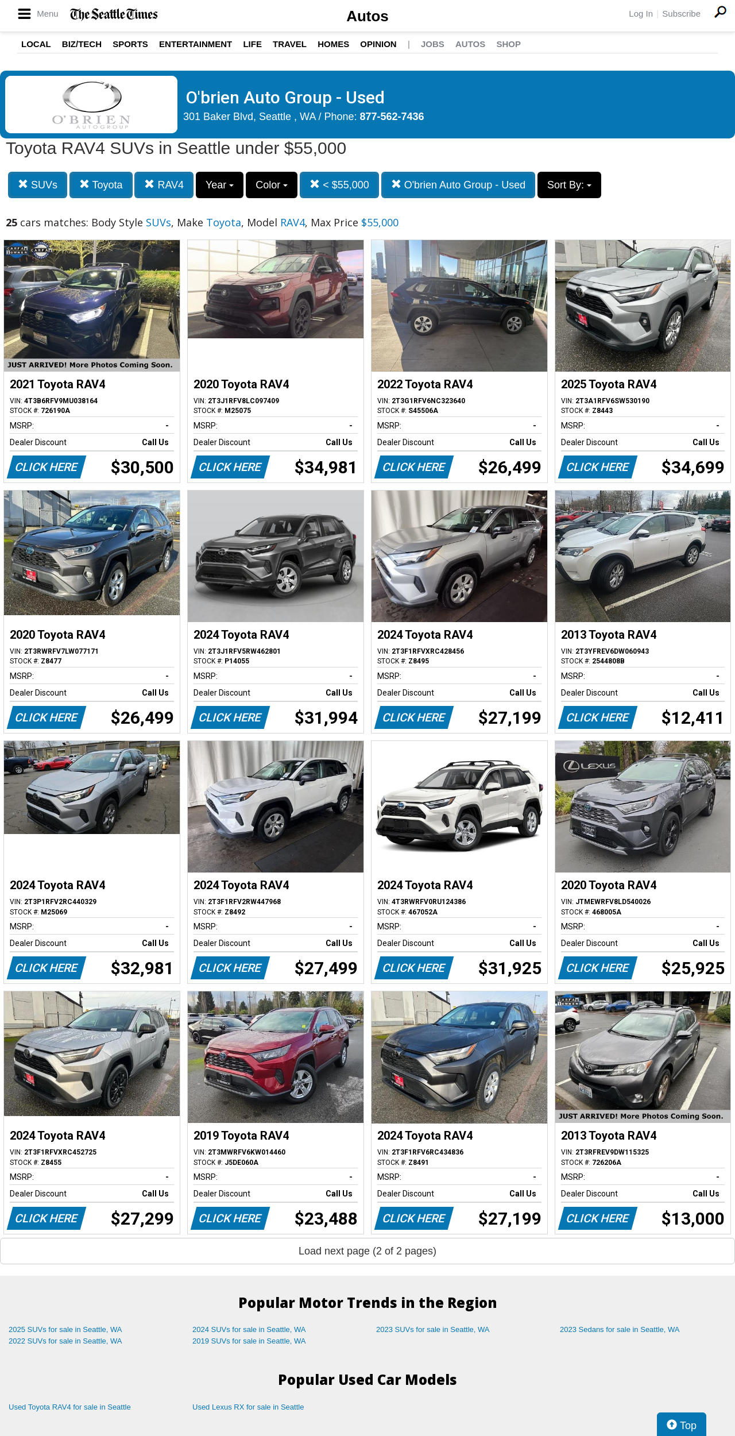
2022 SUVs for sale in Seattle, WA (65, 1341)
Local (36, 44)
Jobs (432, 44)
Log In (641, 13)
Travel (290, 44)
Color (272, 185)
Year (220, 185)
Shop (508, 44)
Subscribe (681, 13)
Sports (130, 44)
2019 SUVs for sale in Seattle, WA (249, 1341)
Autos (367, 16)
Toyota (101, 185)
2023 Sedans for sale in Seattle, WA (619, 1329)
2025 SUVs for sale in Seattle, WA (65, 1329)
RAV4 (164, 185)
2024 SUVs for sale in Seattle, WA (249, 1329)
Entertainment (195, 44)
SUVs (37, 185)
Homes (333, 44)
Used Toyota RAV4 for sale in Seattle (70, 1407)
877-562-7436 (392, 116)
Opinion (378, 44)
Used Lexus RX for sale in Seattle (248, 1407)
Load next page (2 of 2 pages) (367, 1251)
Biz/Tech (82, 44)
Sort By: (569, 185)
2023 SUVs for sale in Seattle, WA (433, 1329)
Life (252, 44)
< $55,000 (339, 185)
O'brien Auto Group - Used (458, 185)
